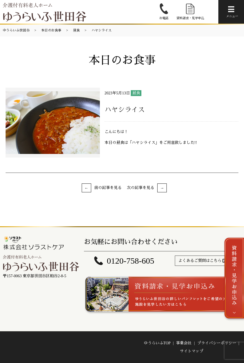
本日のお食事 (51, 30)
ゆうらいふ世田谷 (16, 30)
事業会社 (184, 343)
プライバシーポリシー (216, 343)
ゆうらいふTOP (157, 343)
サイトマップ (191, 351)
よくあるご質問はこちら (199, 261)
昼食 (76, 30)
